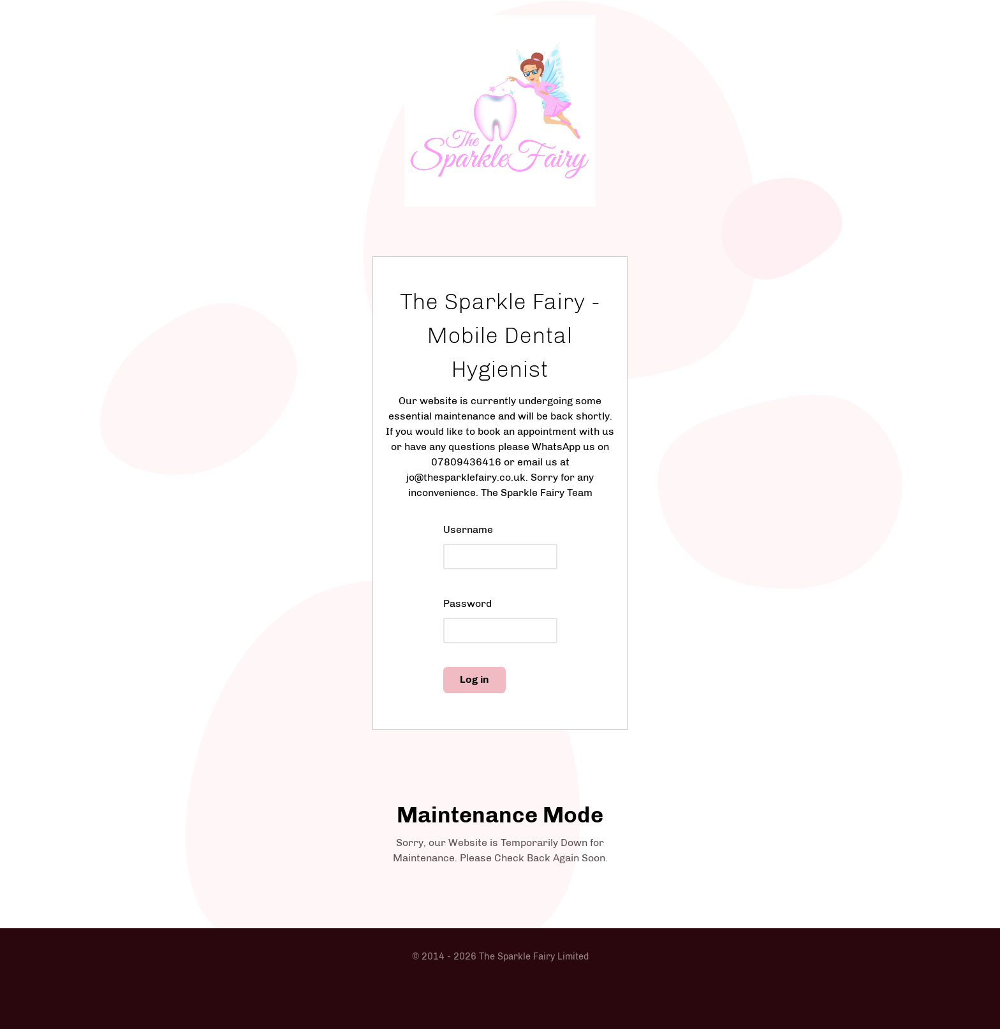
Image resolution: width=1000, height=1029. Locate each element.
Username (468, 529)
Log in (474, 679)
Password (467, 603)
